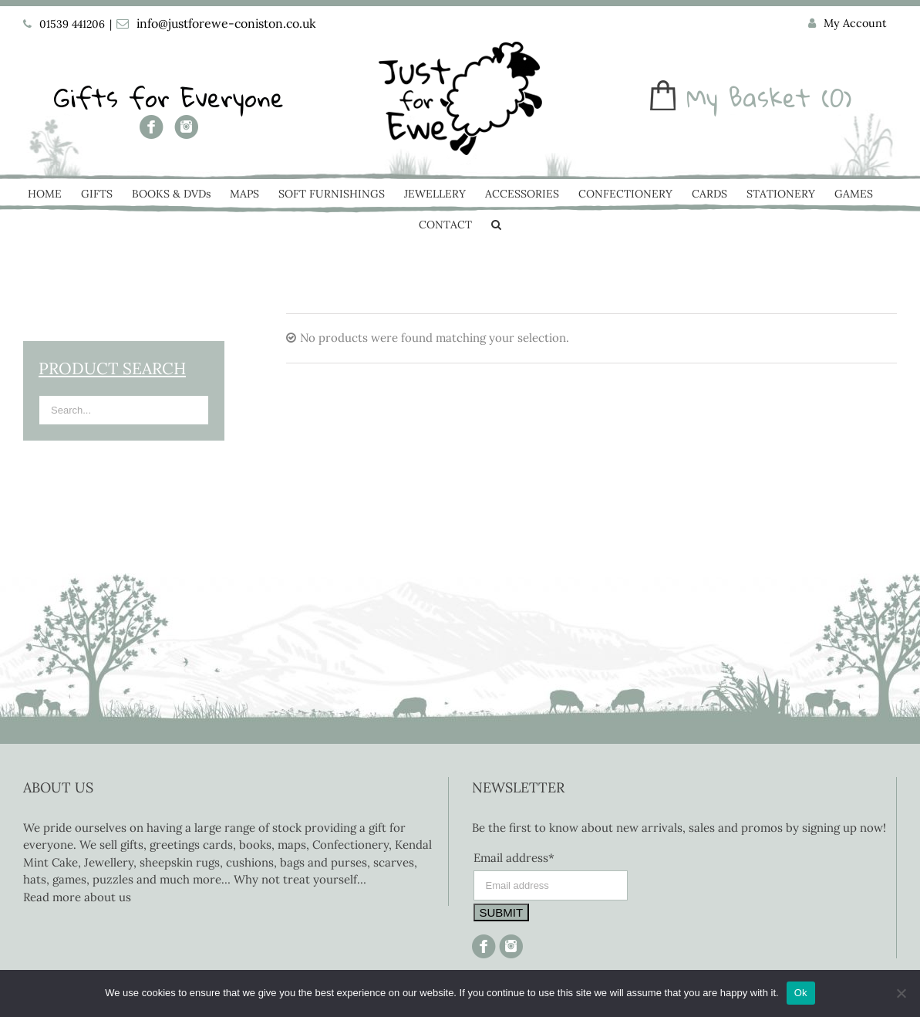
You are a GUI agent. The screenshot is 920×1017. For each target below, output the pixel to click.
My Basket (748, 97)
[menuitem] (847, 24)
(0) (836, 97)
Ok (800, 992)
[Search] (496, 226)
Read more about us (77, 897)
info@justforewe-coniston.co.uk (226, 23)
